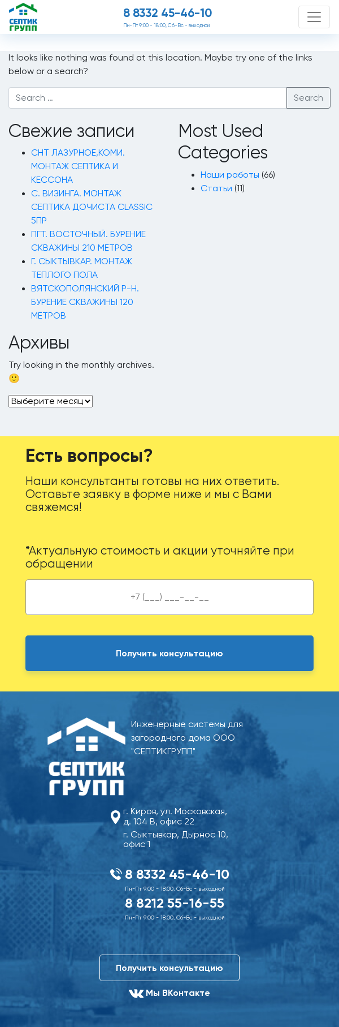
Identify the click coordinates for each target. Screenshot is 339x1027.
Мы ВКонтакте (169, 993)
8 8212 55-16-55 (174, 902)
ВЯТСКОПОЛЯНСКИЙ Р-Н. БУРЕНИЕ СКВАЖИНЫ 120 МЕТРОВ (85, 302)
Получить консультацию (169, 967)
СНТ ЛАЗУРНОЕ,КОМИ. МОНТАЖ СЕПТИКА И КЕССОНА (78, 166)
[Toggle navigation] (314, 17)
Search (308, 98)
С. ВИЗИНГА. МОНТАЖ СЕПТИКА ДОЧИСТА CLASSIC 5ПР (92, 207)
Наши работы (230, 175)
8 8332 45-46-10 (167, 13)
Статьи (216, 188)
